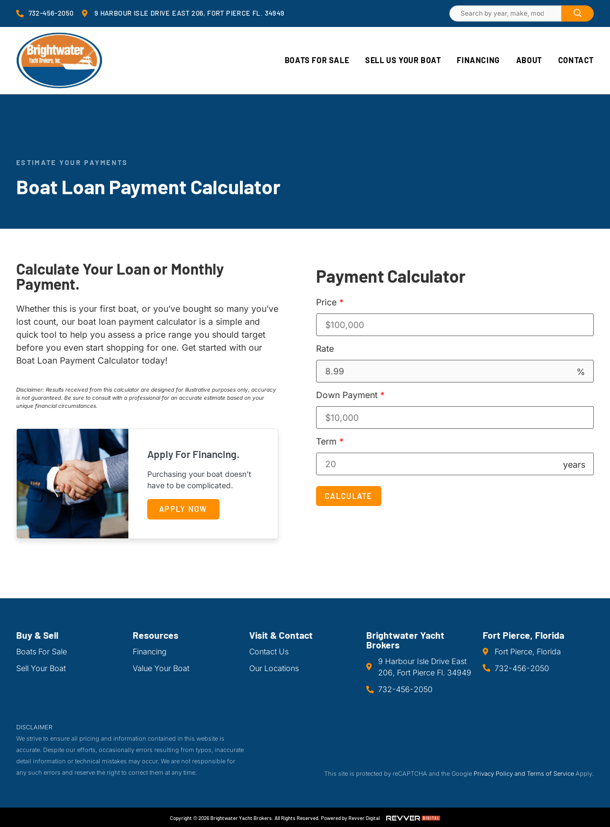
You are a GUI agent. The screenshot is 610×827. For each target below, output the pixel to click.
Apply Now (183, 509)
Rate (325, 348)
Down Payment (350, 395)
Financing (478, 60)
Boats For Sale (317, 60)
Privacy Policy (493, 773)
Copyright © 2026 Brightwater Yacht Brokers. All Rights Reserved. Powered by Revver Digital (275, 818)
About (529, 60)
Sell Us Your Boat (403, 60)
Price (330, 302)
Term (330, 441)
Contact (576, 60)
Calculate (349, 496)
